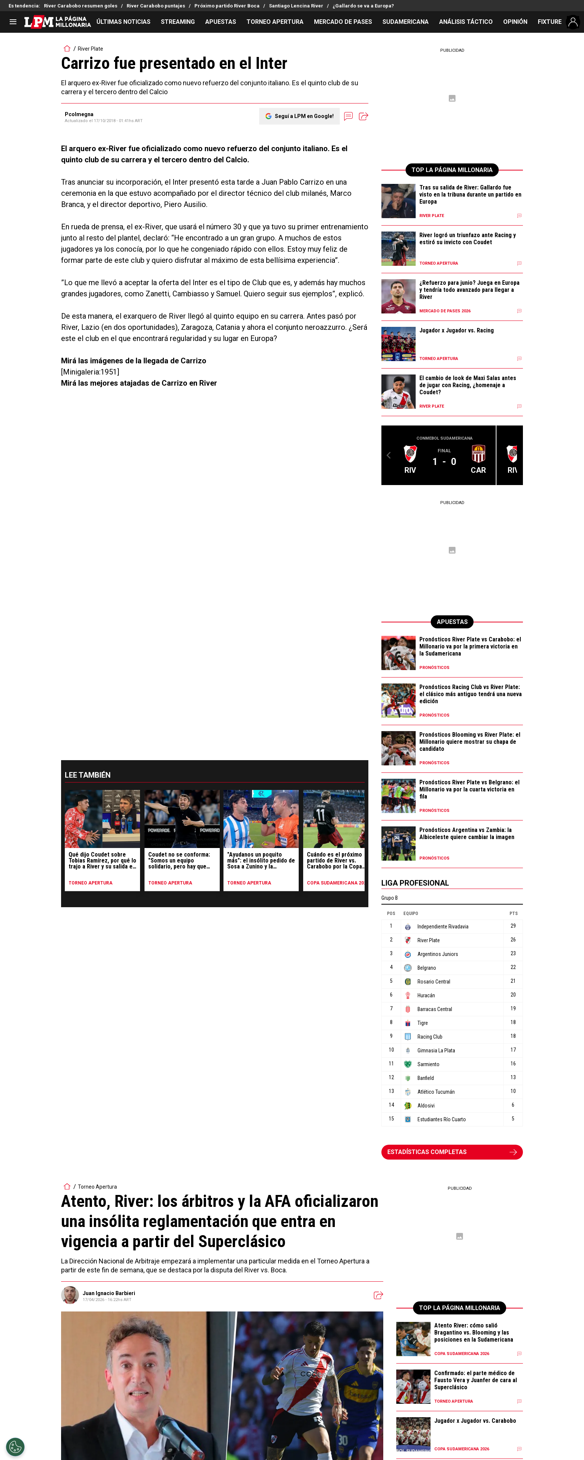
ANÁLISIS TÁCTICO (466, 21)
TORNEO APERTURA (275, 21)
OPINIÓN (515, 21)
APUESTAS (220, 21)
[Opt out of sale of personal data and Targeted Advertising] (15, 1447)
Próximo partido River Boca (227, 6)
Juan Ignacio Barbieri (109, 1293)
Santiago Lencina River (296, 6)
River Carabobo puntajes (156, 6)
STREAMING (178, 21)
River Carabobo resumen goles (80, 6)
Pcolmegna (79, 114)
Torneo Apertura (97, 1187)
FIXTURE (550, 21)
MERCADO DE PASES (343, 21)
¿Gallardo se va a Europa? (363, 6)
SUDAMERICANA (406, 21)
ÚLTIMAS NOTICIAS (123, 21)
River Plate (90, 49)
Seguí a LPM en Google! (304, 116)
